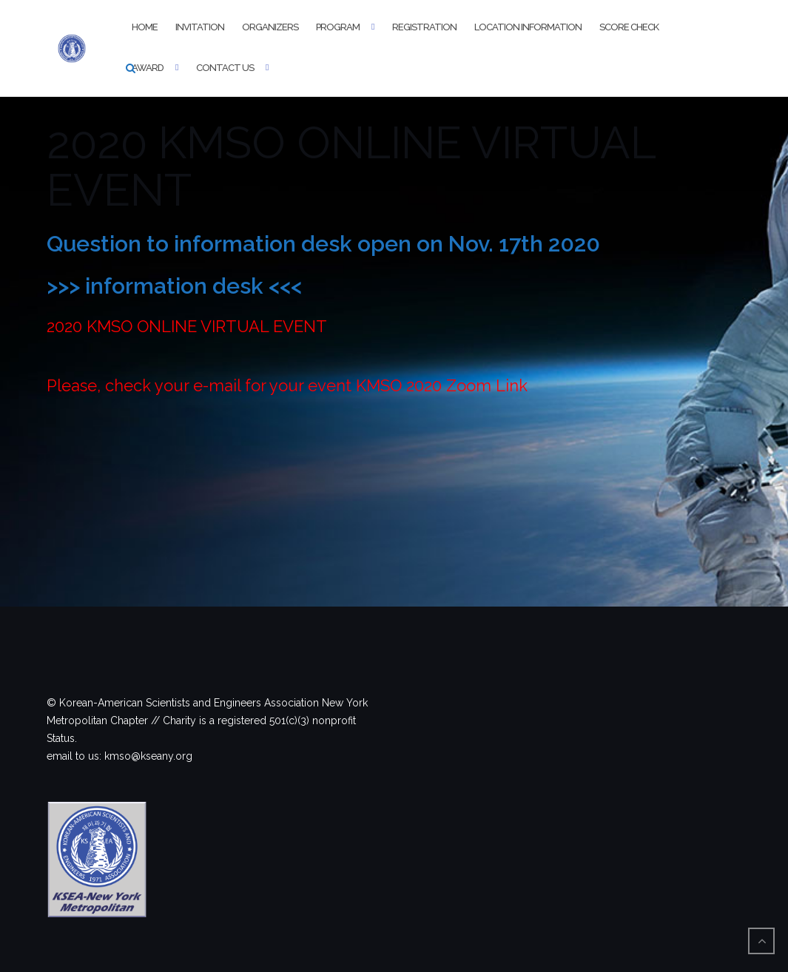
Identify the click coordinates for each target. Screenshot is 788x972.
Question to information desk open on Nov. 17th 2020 (323, 244)
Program (338, 27)
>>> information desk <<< (174, 286)
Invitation (199, 27)
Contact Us (225, 67)
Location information (528, 27)
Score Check (629, 27)
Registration (424, 27)
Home (145, 27)
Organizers (270, 27)
